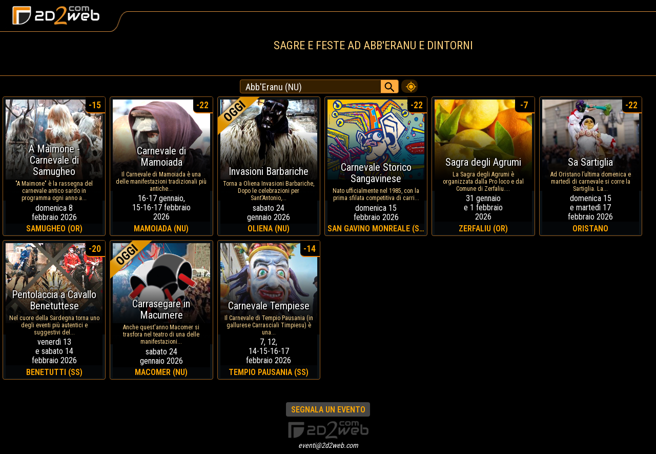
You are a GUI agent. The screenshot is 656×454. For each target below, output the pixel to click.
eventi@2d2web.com (328, 445)
